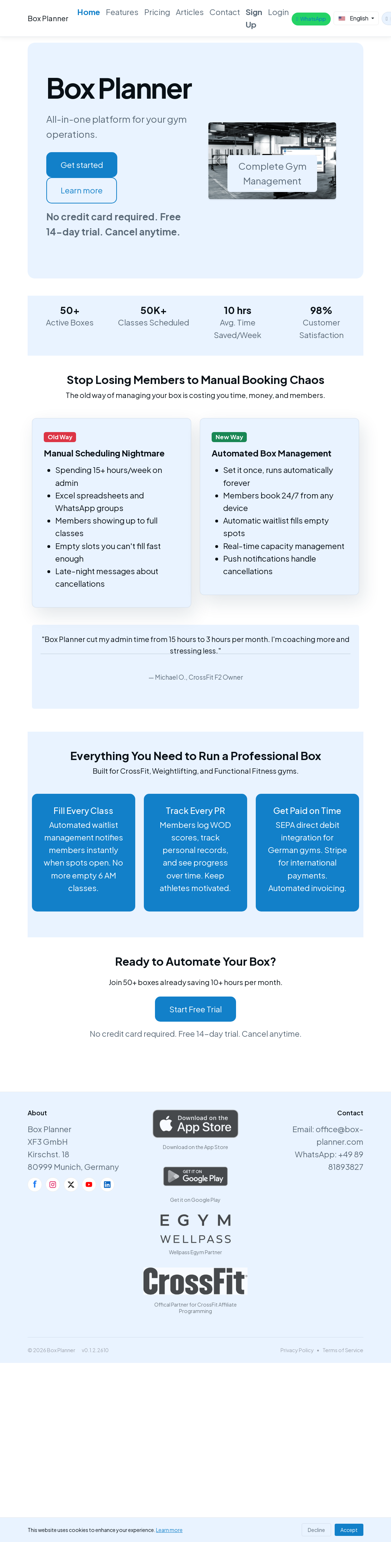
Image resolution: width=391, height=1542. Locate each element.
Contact (224, 12)
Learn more (82, 190)
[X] (71, 1184)
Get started (82, 165)
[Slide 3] (285, 189)
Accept (349, 1530)
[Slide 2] (272, 189)
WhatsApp (311, 18)
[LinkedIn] (107, 1184)
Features (122, 12)
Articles (190, 12)
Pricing (157, 12)
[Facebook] (35, 1184)
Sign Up (254, 18)
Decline (316, 1530)
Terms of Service (342, 1350)
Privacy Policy (297, 1350)
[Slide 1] (259, 189)
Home (88, 12)
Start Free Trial (195, 1009)
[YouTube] (89, 1184)
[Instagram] (53, 1184)
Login (278, 12)
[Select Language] (356, 18)
